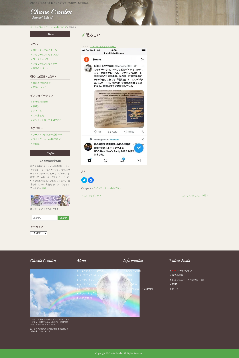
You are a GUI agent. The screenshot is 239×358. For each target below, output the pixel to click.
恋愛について (39, 87)
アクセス (37, 110)
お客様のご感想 (40, 101)
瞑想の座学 (177, 275)
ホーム (33, 27)
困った (176, 288)
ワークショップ (40, 59)
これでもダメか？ (91, 195)
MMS (174, 284)
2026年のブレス (182, 270)
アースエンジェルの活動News (48, 134)
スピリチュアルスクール (45, 49)
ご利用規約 (38, 115)
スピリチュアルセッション (46, 54)
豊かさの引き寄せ (41, 82)
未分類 (36, 143)
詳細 (44, 188)
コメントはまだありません (103, 46)
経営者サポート (40, 68)
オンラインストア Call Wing (46, 120)
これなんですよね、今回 (195, 195)
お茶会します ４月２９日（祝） (188, 279)
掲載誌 (36, 106)
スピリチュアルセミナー (45, 63)
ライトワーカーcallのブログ (52, 27)
